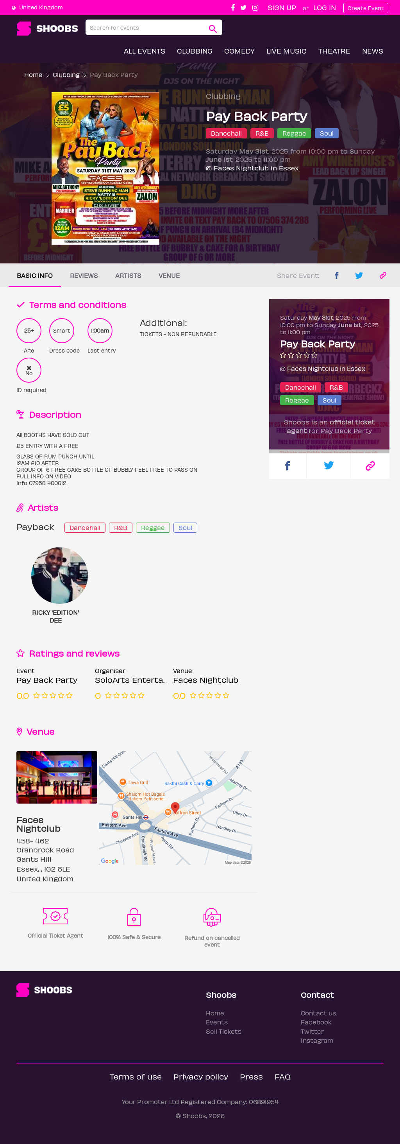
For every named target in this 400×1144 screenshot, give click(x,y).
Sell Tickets (223, 1031)
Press (251, 1076)
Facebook (316, 1022)
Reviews (84, 275)
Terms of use (136, 1076)
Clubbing (194, 51)
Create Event (366, 8)
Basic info (35, 275)
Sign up (282, 7)
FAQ (283, 1076)
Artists (128, 275)
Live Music (286, 51)
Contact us (318, 1013)
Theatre (334, 51)
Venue (169, 275)
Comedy (239, 51)
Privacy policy (200, 1076)
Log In (324, 7)
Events (217, 1022)
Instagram (317, 1040)
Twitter (312, 1031)
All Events (144, 51)
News (372, 51)
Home (33, 74)
